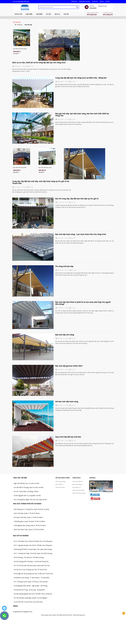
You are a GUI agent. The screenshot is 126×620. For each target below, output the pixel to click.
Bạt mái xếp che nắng (64, 335)
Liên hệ (107, 1)
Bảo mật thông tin (77, 484)
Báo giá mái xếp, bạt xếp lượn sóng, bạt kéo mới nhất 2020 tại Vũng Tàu (82, 115)
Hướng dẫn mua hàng (84, 1)
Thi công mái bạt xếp (64, 266)
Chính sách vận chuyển (78, 493)
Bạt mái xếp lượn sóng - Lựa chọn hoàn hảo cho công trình (80, 234)
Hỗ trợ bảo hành (60, 487)
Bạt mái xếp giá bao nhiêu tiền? (69, 366)
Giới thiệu (29, 14)
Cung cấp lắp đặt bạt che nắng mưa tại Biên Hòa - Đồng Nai (81, 78)
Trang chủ (18, 14)
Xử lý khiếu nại (76, 487)
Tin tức (48, 14)
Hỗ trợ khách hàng (62, 478)
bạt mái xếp (28, 24)
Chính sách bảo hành (78, 490)
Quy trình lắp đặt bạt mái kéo (68, 437)
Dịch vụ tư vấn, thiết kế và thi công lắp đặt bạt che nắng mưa (39, 62)
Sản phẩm (39, 14)
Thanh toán (95, 1)
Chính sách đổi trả (77, 481)
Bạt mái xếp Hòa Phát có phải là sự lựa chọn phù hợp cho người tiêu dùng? (83, 303)
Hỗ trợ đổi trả (59, 484)
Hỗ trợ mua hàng (60, 481)
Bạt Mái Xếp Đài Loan (45, 167)
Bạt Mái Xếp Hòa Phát (19, 167)
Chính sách (74, 1)
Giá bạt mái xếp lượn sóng (66, 401)
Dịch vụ (102, 1)
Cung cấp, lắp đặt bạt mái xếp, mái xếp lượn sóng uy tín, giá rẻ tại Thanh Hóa (40, 182)
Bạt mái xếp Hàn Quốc (20, 49)
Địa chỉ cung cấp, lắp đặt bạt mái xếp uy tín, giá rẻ (77, 199)
